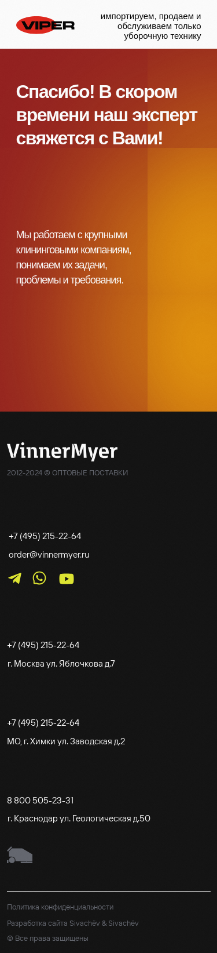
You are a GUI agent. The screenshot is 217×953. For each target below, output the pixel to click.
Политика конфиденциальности (60, 906)
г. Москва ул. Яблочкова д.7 (61, 663)
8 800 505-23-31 (40, 800)
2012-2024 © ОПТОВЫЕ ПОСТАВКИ (67, 472)
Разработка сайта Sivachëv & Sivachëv (73, 922)
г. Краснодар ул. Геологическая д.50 (79, 818)
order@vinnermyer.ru (49, 554)
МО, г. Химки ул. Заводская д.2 (66, 741)
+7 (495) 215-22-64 (45, 535)
